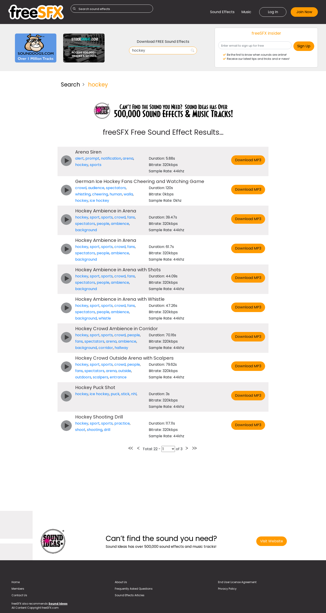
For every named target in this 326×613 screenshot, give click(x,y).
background (86, 230)
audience (96, 187)
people (103, 223)
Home (16, 582)
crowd (80, 187)
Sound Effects (222, 11)
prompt (92, 158)
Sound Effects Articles (129, 595)
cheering (100, 194)
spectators (116, 187)
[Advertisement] (31, 146)
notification (111, 158)
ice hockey (99, 200)
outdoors (83, 377)
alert (79, 158)
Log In (273, 11)
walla (128, 194)
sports (95, 164)
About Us (121, 582)
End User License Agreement (237, 582)
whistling (83, 194)
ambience (120, 223)
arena (128, 158)
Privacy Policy (227, 589)
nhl (134, 394)
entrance (118, 377)
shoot (80, 429)
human (116, 194)
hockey (81, 164)
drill (107, 429)
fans (131, 217)
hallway (121, 347)
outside (124, 370)
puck (115, 394)
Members (18, 589)
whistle (104, 318)
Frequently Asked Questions (134, 589)
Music (246, 11)
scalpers (100, 377)
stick (125, 394)
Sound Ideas (57, 604)
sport (95, 217)
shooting (94, 429)
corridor (105, 347)
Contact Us (19, 595)
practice (122, 423)
